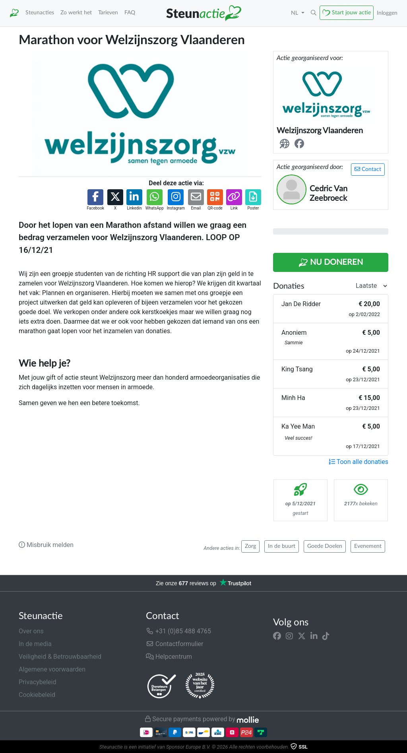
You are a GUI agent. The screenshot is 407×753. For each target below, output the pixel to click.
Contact (368, 169)
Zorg (250, 546)
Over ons (31, 631)
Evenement (368, 546)
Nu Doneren (330, 263)
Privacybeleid (37, 682)
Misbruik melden (46, 545)
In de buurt (281, 546)
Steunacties (39, 13)
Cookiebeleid (37, 695)
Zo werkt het (76, 13)
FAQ (129, 13)
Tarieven (108, 13)
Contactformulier (175, 644)
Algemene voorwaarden (52, 669)
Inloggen (387, 13)
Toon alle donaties (358, 462)
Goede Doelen (324, 546)
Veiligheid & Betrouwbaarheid (60, 656)
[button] (314, 13)
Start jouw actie (351, 13)
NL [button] (295, 13)
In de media (35, 644)
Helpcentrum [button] (169, 656)
